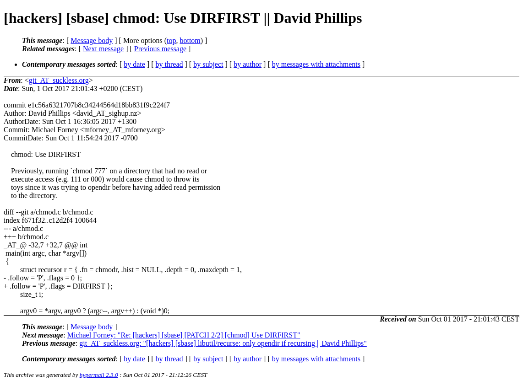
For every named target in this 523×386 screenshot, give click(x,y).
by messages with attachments (316, 64)
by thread (169, 64)
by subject (208, 64)
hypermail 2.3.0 (99, 374)
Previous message (160, 49)
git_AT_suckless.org (59, 80)
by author (248, 64)
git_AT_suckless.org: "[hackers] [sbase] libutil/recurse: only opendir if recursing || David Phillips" (223, 343)
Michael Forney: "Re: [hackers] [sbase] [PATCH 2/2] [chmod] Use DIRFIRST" (183, 335)
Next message (103, 49)
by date (134, 64)
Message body (92, 40)
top (171, 40)
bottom (190, 40)
